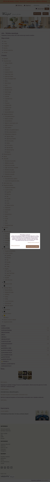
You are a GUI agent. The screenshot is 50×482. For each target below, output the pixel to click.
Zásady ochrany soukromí (33, 242)
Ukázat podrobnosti (15, 245)
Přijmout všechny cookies (32, 246)
